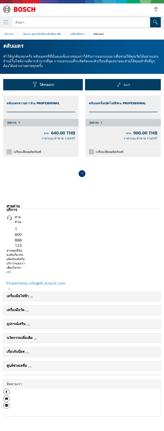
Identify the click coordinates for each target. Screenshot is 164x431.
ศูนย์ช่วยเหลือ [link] (17, 365)
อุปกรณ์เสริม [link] (17, 324)
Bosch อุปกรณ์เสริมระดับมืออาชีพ (42, 34)
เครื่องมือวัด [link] (16, 310)
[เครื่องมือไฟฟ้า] (31, 297)
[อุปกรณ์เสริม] (28, 325)
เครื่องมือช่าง (77, 34)
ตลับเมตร (98, 34)
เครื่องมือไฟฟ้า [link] (18, 296)
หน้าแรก (9, 34)
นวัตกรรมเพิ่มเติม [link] (20, 338)
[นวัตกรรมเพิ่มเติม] (35, 339)
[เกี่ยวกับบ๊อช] (27, 352)
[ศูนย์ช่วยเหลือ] (29, 366)
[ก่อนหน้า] (74, 173)
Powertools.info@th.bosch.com (35, 283)
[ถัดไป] (89, 173)
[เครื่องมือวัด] (27, 311)
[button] (6, 393)
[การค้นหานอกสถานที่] (155, 22)
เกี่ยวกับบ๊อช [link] (16, 351)
